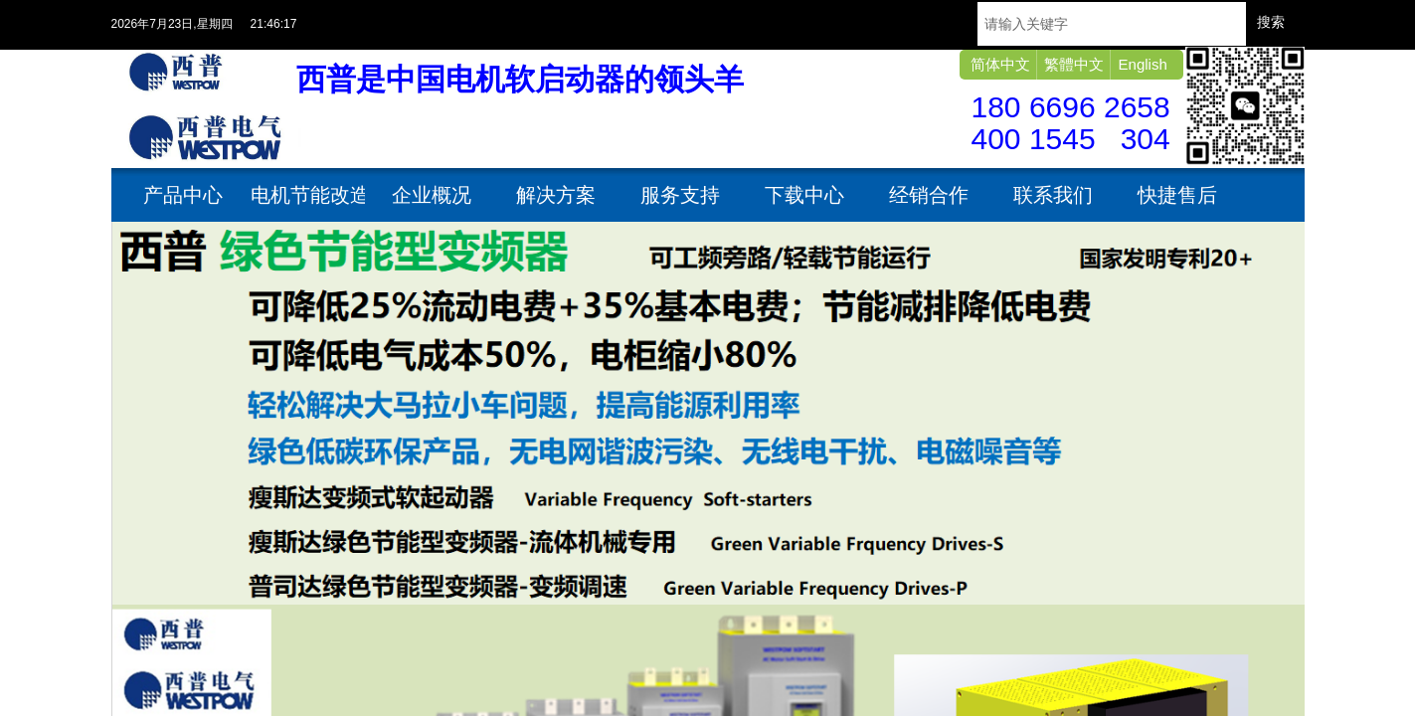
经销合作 (929, 195)
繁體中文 (1074, 64)
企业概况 (431, 195)
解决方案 (556, 195)
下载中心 (804, 195)
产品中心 (183, 195)
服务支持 (680, 195)
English (1143, 64)
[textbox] (1111, 24)
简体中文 (1000, 64)
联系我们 (1053, 195)
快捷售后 (1177, 195)
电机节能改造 (308, 195)
